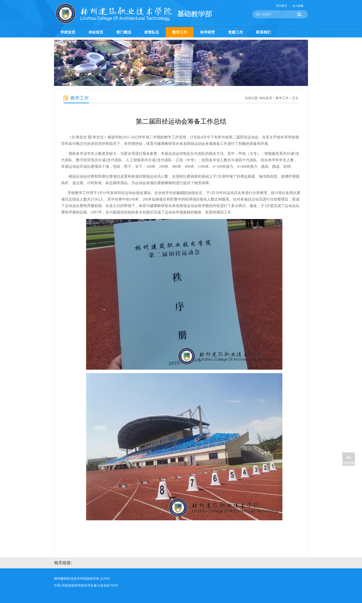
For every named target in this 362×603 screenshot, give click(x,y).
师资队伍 (151, 32)
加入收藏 (297, 5)
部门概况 (123, 32)
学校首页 (67, 32)
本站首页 (95, 32)
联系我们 (263, 32)
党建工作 (235, 32)
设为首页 (281, 5)
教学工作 (179, 32)
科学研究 (207, 32)
